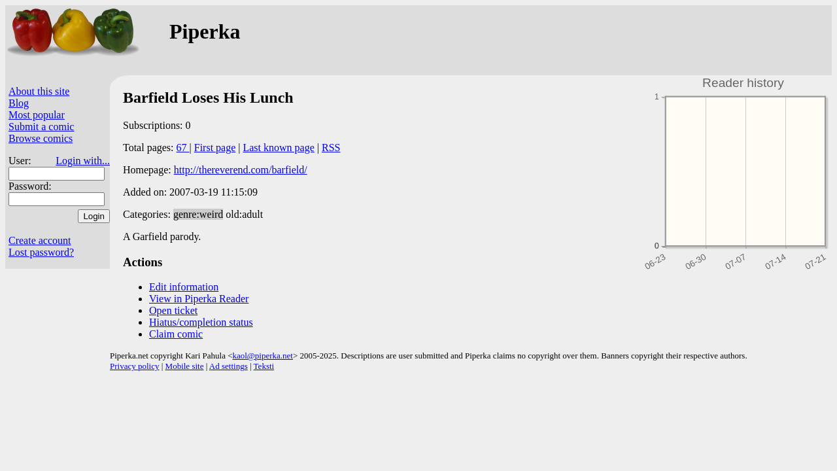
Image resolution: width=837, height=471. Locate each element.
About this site (39, 91)
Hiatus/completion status (201, 322)
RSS (331, 147)
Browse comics (41, 138)
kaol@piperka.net (262, 355)
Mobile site (184, 366)
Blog (19, 103)
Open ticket (173, 310)
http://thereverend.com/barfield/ (240, 169)
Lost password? (41, 252)
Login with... (83, 160)
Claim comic (176, 334)
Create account (40, 240)
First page (215, 147)
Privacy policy (134, 366)
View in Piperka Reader (198, 298)
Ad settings (228, 366)
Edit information (183, 286)
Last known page (278, 147)
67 (183, 147)
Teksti (264, 366)
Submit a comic (41, 126)
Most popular (37, 114)
